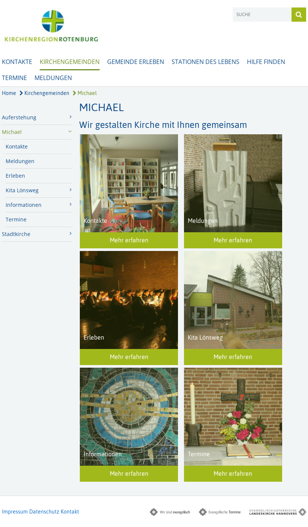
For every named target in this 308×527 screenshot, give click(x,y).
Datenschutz (44, 512)
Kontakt (70, 512)
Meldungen (53, 78)
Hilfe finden (266, 62)
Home (9, 93)
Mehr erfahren (129, 240)
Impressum (15, 512)
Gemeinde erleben (135, 62)
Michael (85, 93)
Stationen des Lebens (205, 62)
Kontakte (17, 62)
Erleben (15, 175)
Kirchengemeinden (70, 62)
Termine (14, 78)
